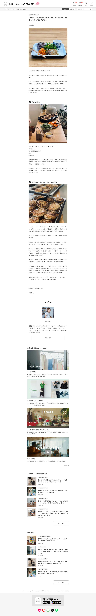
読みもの (80, 5)
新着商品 (74, 5)
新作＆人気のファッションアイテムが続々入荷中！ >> (15, 9)
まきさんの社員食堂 (34, 15)
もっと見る (61, 523)
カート (86, 5)
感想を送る (48, 338)
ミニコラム (27, 591)
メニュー (92, 5)
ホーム (21, 591)
